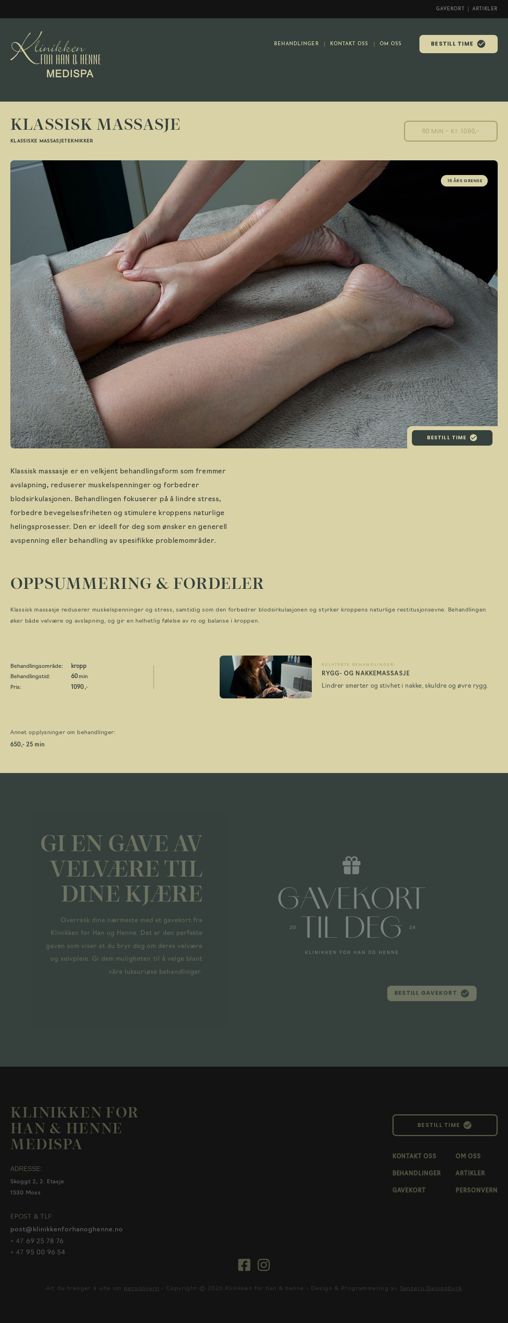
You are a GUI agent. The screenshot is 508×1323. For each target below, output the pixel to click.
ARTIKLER (485, 9)
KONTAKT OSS (349, 44)
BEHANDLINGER (296, 44)
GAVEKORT (450, 9)
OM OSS (391, 44)
